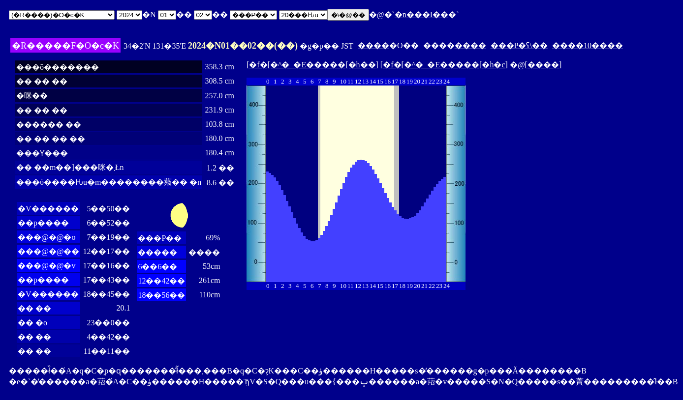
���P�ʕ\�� (519, 45)
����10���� (587, 45)
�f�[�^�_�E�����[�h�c (444, 64)
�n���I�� (421, 14)
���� (373, 45)
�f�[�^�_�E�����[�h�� (312, 64)
